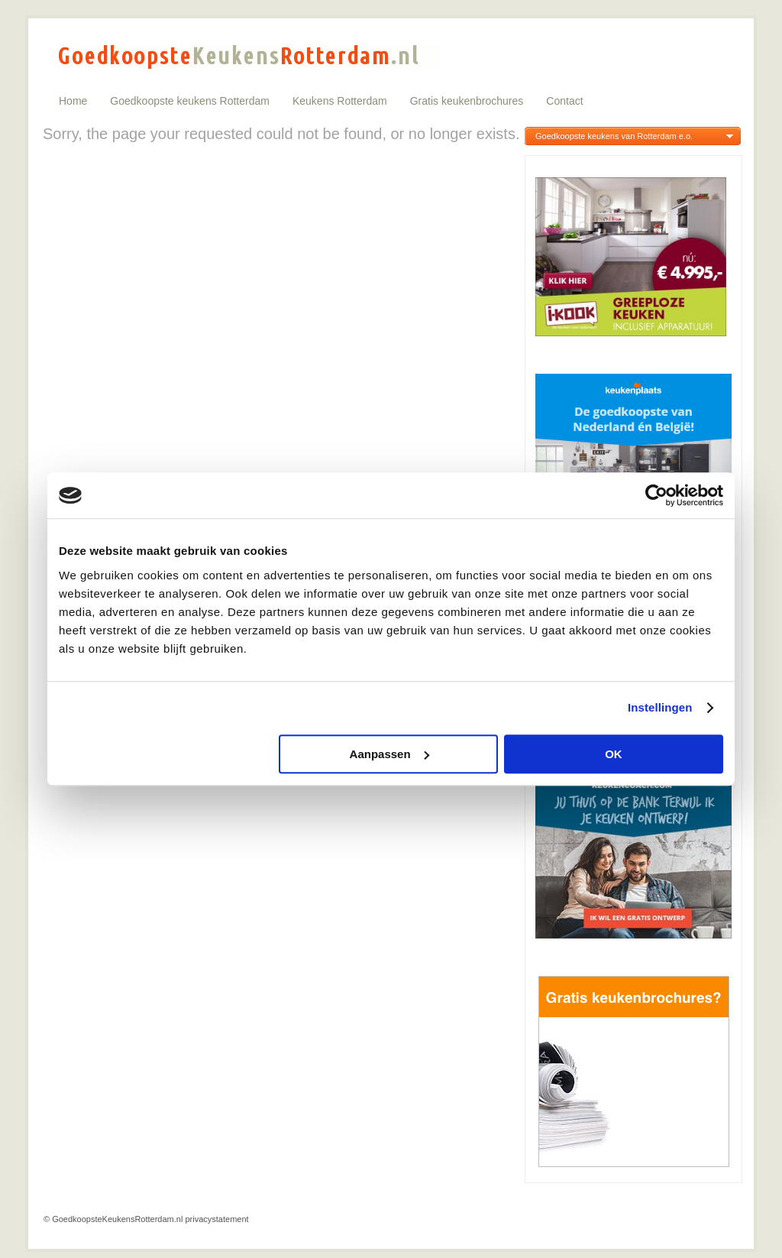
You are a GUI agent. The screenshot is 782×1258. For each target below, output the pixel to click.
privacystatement (216, 1219)
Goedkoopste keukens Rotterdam (190, 101)
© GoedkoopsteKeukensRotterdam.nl (113, 1219)
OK (613, 753)
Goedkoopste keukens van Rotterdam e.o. (614, 136)
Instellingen (660, 707)
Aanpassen (389, 753)
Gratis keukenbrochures (467, 101)
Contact (564, 101)
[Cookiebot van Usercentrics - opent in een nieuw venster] (656, 495)
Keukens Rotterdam (339, 101)
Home (73, 101)
